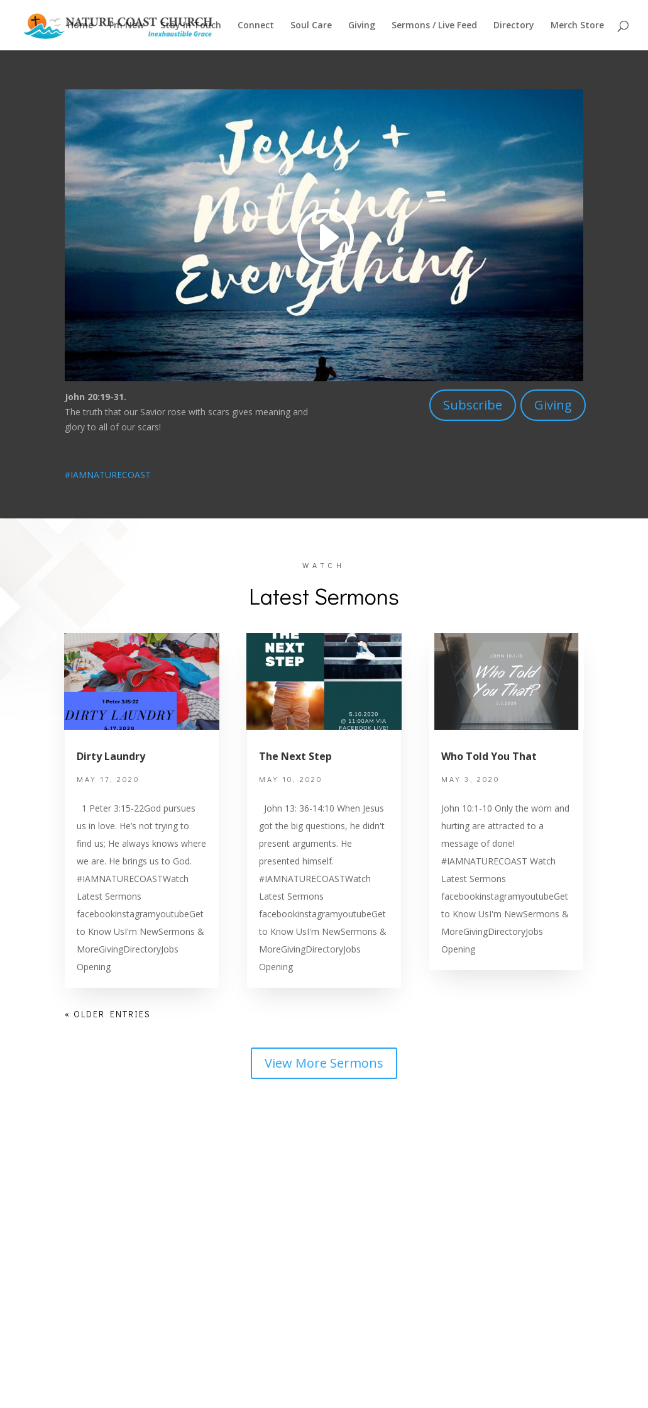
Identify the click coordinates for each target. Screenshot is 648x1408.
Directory (513, 26)
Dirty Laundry (111, 756)
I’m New (126, 26)
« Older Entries (108, 1014)
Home (80, 26)
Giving (361, 26)
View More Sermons (324, 1062)
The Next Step (295, 756)
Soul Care (311, 26)
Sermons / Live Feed (434, 26)
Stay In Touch (190, 26)
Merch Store (577, 26)
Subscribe (472, 404)
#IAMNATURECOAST (108, 475)
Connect (256, 26)
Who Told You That (489, 756)
